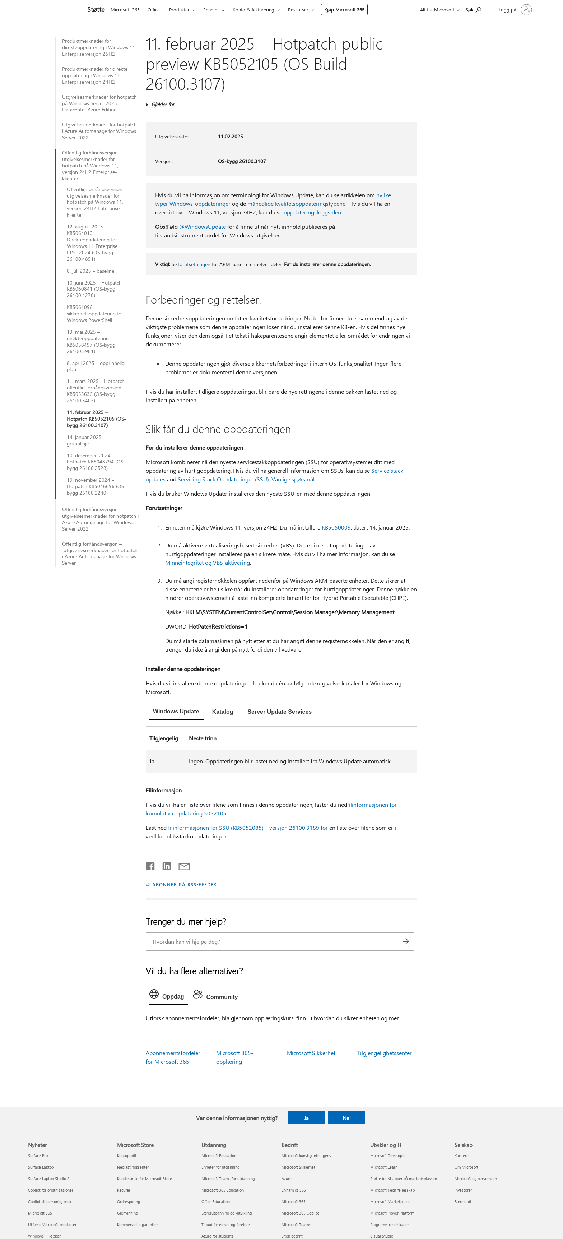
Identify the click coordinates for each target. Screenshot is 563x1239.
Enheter (211, 9)
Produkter (179, 9)
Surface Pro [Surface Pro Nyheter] (38, 1155)
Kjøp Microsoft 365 (344, 9)
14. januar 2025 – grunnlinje (86, 440)
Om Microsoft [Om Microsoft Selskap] (466, 1167)
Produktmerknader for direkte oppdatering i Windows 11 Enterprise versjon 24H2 (94, 75)
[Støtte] (95, 10)
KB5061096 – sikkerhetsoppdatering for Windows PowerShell (95, 313)
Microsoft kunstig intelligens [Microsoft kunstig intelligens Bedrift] (306, 1155)
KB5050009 (336, 527)
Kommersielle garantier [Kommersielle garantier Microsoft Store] (137, 1224)
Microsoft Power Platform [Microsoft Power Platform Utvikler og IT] (392, 1213)
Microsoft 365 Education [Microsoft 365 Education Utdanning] (222, 1190)
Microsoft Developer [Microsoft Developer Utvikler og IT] (388, 1155)
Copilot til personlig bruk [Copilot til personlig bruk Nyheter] (49, 1201)
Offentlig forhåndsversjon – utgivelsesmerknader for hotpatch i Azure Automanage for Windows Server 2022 (100, 519)
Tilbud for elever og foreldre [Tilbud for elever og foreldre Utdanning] (225, 1224)
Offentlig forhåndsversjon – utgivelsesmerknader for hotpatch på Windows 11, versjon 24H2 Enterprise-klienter (92, 165)
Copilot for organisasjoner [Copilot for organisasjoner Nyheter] (50, 1190)
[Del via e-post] (181, 864)
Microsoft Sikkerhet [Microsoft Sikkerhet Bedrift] (298, 1167)
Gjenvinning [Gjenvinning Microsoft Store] (127, 1213)
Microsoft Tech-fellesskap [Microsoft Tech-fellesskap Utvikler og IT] (392, 1190)
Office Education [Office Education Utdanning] (215, 1201)
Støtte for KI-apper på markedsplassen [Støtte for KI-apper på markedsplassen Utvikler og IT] (403, 1178)
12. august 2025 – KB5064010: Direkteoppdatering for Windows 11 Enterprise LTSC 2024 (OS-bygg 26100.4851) (92, 242)
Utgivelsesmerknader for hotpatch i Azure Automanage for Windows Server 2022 (99, 131)
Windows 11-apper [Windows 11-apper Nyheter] (44, 1236)
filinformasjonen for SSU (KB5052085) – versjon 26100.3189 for (248, 827)
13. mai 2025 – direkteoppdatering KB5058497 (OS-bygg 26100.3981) (91, 342)
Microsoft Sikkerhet (311, 1053)
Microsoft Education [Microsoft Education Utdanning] (218, 1155)
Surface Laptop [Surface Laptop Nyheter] (41, 1167)
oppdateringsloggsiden (312, 212)
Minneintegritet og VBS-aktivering (207, 562)
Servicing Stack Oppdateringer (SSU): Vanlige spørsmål (246, 479)
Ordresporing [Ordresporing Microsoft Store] (128, 1201)
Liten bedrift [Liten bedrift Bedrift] (292, 1236)
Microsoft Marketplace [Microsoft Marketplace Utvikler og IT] (390, 1201)
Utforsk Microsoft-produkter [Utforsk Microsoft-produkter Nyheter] (52, 1224)
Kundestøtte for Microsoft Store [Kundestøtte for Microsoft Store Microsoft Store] (144, 1178)
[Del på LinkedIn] (164, 864)
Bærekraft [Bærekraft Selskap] (463, 1201)
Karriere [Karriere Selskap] (462, 1155)
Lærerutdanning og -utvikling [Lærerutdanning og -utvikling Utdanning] (226, 1213)
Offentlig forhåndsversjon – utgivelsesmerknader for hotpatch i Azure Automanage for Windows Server (100, 554)
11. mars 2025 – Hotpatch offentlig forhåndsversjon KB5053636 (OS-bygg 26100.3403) (96, 391)
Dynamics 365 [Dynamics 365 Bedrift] (294, 1190)
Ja (306, 1118)
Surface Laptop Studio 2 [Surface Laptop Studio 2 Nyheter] (48, 1178)
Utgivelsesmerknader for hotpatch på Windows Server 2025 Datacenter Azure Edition (99, 103)
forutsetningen (194, 264)
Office (154, 9)
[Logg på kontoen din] (514, 9)
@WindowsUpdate (202, 226)
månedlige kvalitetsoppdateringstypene (296, 203)
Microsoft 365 (125, 9)
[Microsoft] (52, 10)
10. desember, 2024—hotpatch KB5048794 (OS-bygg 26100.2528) (96, 462)
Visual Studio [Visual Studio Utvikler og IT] (381, 1236)
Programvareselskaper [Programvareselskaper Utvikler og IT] (389, 1224)
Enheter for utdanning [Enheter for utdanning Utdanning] (220, 1167)
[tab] (176, 712)
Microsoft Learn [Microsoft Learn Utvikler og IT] (383, 1167)
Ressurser (298, 9)
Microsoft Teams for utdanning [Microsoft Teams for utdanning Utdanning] (228, 1178)
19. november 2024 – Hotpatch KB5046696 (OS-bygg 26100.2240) (96, 486)
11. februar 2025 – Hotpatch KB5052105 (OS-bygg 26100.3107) (96, 419)
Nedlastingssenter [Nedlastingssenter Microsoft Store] (133, 1167)
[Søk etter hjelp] (473, 9)
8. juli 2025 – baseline (90, 271)
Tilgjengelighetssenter (384, 1053)
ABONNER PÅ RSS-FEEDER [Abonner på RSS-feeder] (184, 884)
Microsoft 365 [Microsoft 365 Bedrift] (294, 1201)
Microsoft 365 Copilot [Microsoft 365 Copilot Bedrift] (300, 1213)
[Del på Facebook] (151, 864)
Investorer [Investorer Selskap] (463, 1190)
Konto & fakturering (253, 9)
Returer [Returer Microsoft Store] (123, 1190)
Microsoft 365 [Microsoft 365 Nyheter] (40, 1213)
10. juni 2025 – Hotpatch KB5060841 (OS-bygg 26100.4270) (94, 289)
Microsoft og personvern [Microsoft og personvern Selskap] (476, 1178)
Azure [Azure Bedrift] (287, 1178)
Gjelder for (162, 104)
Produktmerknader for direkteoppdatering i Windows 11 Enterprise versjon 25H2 (98, 47)
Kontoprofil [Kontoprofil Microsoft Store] (126, 1155)
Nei (347, 1118)
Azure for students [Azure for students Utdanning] (217, 1236)
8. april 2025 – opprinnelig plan (96, 366)
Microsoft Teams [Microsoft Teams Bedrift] (296, 1224)
